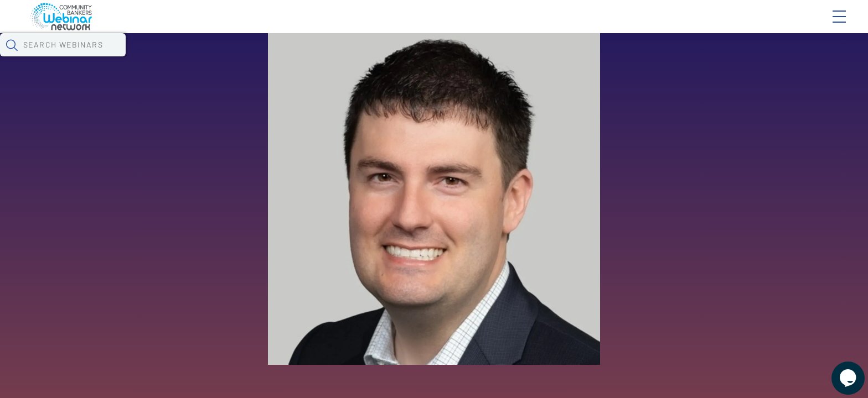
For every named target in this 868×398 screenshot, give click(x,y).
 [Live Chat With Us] (838, 370)
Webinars (205, 58)
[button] (641, 57)
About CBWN (750, 26)
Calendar (267, 58)
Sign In (826, 26)
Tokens (322, 58)
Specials (398, 58)
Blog (681, 26)
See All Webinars (163, 284)
